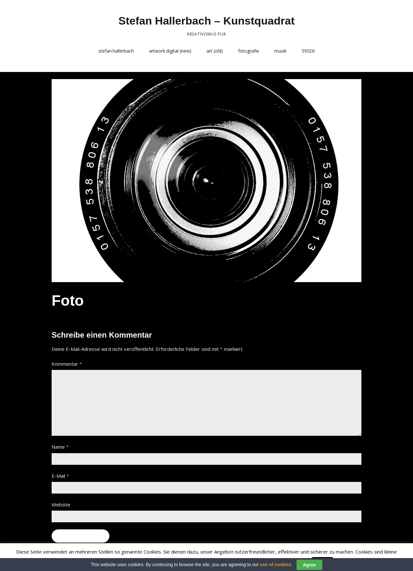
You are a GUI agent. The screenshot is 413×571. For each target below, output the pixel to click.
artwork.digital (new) (170, 51)
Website (61, 504)
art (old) (214, 51)
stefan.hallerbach (116, 51)
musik (280, 51)
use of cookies (275, 568)
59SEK (308, 51)
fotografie (248, 51)
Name (60, 447)
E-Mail (60, 476)
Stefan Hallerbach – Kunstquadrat (206, 21)
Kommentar (67, 364)
